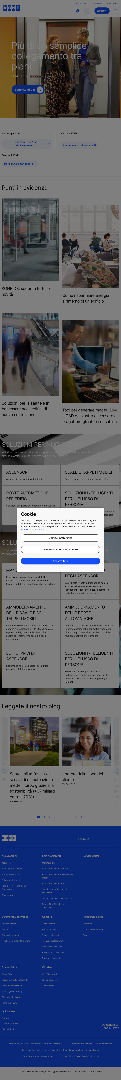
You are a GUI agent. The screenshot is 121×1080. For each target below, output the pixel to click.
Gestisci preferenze (60, 537)
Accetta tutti (60, 561)
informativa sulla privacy (32, 529)
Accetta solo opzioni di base (60, 549)
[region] (60, 540)
